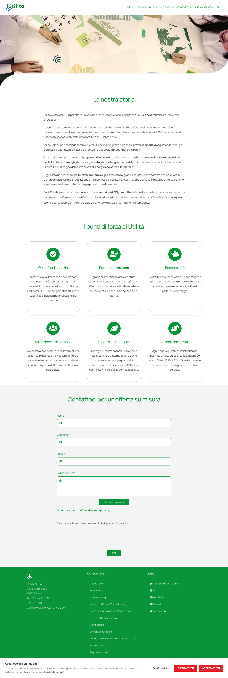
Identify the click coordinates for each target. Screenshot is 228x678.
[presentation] (82, 538)
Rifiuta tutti (186, 668)
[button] (218, 7)
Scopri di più (58, 672)
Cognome (63, 434)
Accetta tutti (211, 668)
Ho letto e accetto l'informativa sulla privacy (83, 510)
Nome (61, 415)
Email (61, 454)
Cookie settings (161, 668)
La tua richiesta (66, 473)
